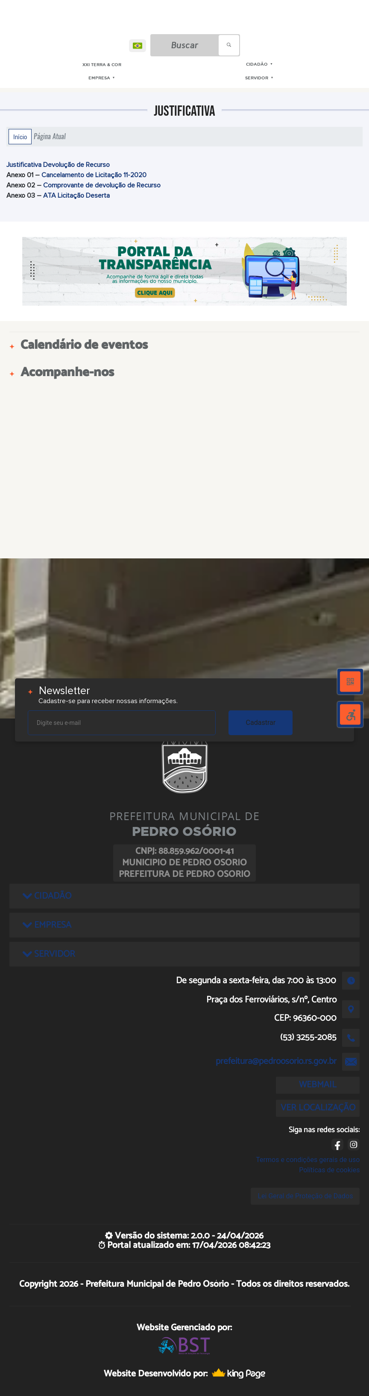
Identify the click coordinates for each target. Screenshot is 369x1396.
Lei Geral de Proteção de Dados (305, 1196)
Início (20, 136)
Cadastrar (261, 722)
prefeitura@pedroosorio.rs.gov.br (276, 1061)
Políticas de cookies (329, 1170)
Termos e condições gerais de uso (308, 1160)
